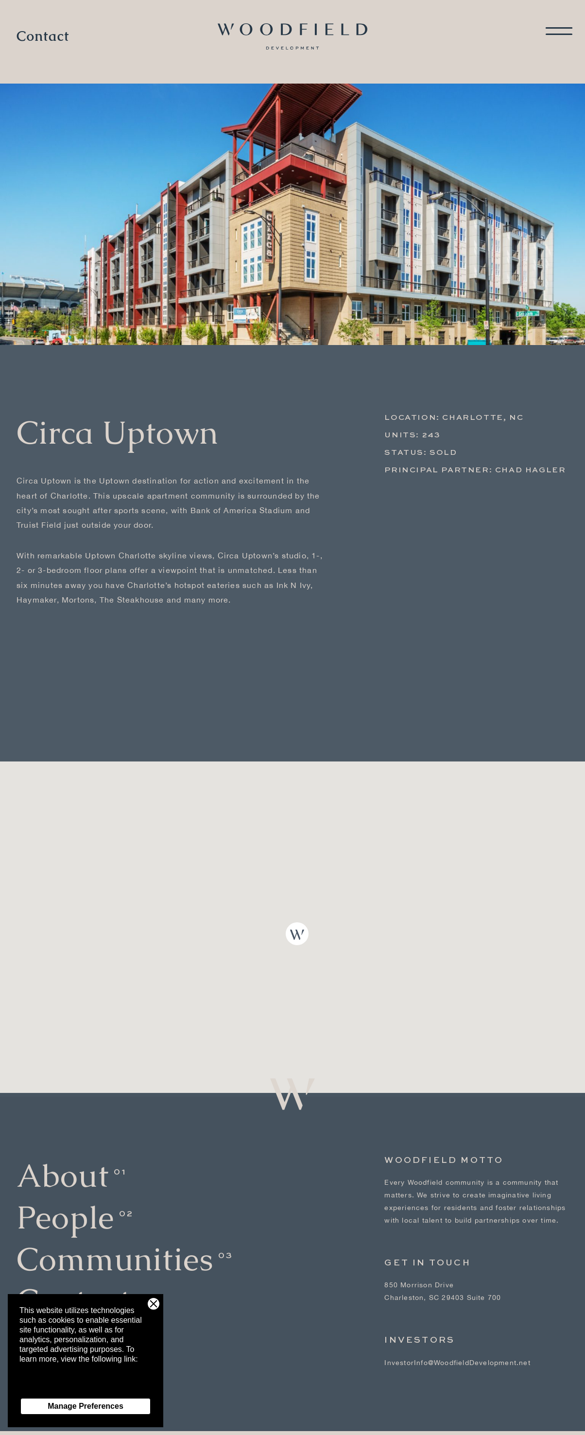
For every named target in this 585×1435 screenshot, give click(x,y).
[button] (297, 933)
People (65, 1208)
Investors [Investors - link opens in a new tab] (419, 1331)
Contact (43, 36)
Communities (115, 1250)
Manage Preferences (85, 1406)
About (63, 1166)
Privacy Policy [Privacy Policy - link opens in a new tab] (43, 1388)
